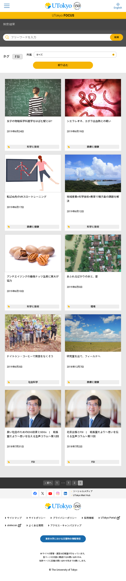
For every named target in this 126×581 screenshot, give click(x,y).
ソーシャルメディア (83, 491)
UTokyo (63, 15)
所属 (29, 54)
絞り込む (63, 65)
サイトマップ (14, 518)
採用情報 (89, 518)
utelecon (14, 525)
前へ (49, 482)
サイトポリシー (37, 518)
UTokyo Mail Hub (81, 495)
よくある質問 (36, 525)
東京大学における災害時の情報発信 (63, 539)
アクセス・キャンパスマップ (65, 525)
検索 (116, 37)
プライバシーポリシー (65, 518)
